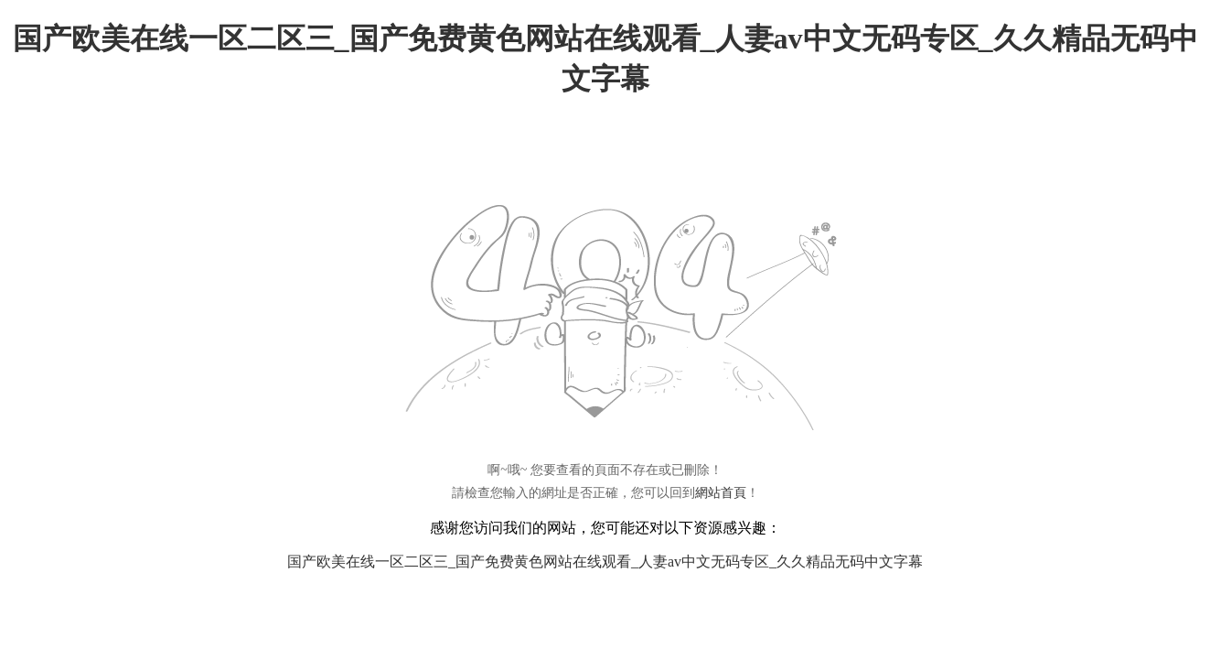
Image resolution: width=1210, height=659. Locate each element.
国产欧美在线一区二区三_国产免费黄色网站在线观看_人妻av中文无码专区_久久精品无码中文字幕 (605, 561)
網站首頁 (720, 493)
